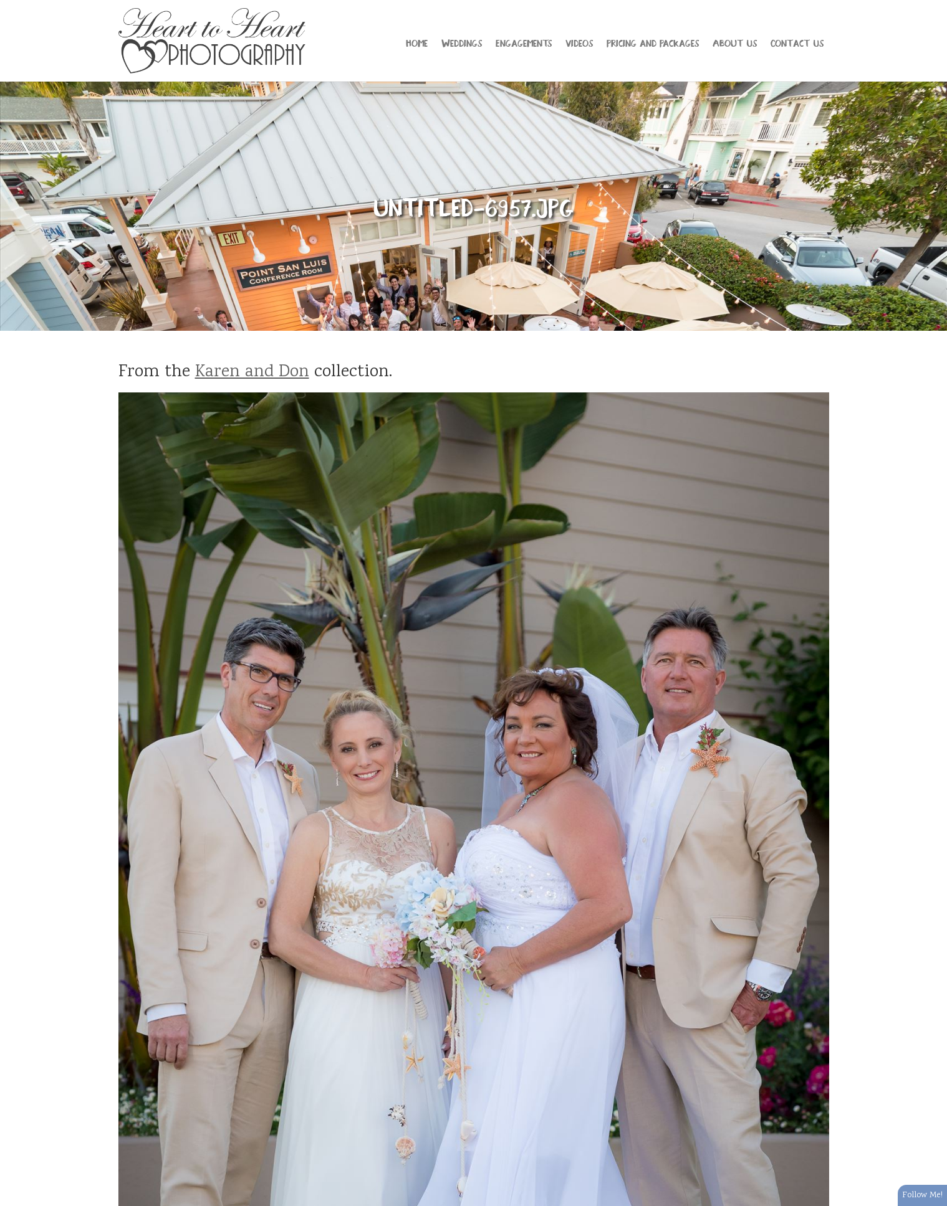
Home (417, 42)
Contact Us (797, 42)
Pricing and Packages (653, 42)
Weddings (461, 42)
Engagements (524, 42)
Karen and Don (252, 372)
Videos (579, 42)
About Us (735, 42)
